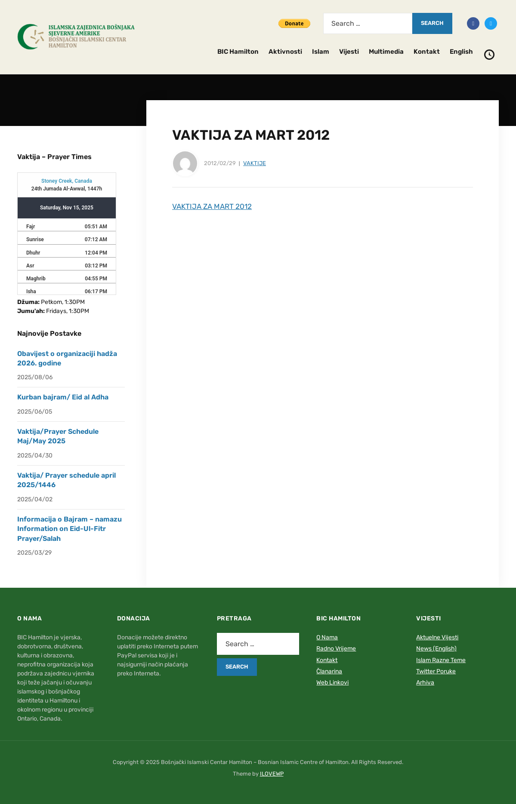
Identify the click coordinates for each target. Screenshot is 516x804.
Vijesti (349, 51)
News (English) (436, 648)
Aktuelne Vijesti (437, 637)
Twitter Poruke (436, 671)
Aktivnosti (285, 51)
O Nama (327, 637)
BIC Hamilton (238, 51)
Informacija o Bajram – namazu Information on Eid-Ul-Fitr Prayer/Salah (69, 529)
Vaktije (254, 163)
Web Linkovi (332, 682)
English (461, 51)
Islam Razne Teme (441, 660)
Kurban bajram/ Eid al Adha (62, 397)
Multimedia (386, 51)
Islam (320, 51)
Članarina (329, 671)
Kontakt (427, 51)
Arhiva (425, 682)
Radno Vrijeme (336, 648)
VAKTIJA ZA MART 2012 (212, 206)
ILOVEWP (272, 773)
